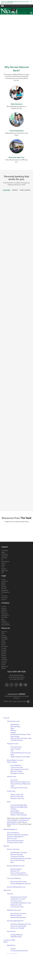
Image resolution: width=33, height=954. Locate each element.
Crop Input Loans (16, 901)
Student (13, 732)
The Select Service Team (15, 842)
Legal (3, 576)
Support (4, 547)
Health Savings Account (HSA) (20, 757)
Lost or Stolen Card (3, 565)
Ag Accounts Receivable (18, 926)
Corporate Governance (4, 614)
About (6, 942)
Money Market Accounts (15, 760)
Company (4, 603)
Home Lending (12, 762)
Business (6, 846)
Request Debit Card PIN (4, 570)
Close (31, 1)
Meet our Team (12, 838)
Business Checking (13, 849)
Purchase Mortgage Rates (19, 805)
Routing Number (3, 651)
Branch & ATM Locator (4, 633)
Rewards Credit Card (17, 798)
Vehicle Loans (11, 776)
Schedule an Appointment (4, 559)
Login (13, 9)
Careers (3, 606)
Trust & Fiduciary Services (15, 840)
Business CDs (15, 871)
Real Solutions (16, 104)
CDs (12, 751)
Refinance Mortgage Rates (19, 807)
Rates (9, 802)
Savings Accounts (12, 743)
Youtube (25, 685)
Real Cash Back (15, 726)
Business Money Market (18, 873)
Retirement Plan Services (19, 881)
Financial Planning (13, 833)
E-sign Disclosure (4, 580)
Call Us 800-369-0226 (16, 672)
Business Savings (16, 869)
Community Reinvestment (4, 623)
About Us (4, 612)
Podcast (3, 621)
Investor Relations (4, 609)
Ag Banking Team (16, 936)
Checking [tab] (6, 190)
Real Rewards (15, 724)
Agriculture (7, 890)
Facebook (11, 685)
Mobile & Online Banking (19, 815)
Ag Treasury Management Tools (21, 924)
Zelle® (3, 668)
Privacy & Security (4, 662)
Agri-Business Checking (18, 913)
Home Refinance (16, 765)
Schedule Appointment (25, 9)
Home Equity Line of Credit (19, 769)
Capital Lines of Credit (18, 899)
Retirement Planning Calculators (17, 835)
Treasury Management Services (21, 883)
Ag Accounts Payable (17, 928)
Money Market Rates (17, 813)
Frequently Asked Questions (4, 552)
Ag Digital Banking (16, 935)
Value (12, 728)
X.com (16, 685)
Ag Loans (10, 894)
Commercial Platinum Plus (19, 875)
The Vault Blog (4, 618)
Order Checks (3, 641)
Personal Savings (16, 747)
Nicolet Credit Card (17, 796)
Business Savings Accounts (15, 866)
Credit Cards (11, 791)
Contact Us (4, 556)
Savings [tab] (15, 190)
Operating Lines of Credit (19, 897)
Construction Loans (17, 907)
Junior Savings (15, 749)
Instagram (21, 685)
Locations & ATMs (9, 940)
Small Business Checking (19, 852)
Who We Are (11, 945)
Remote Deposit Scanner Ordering (4, 656)
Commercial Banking (14, 878)
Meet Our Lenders (16, 771)
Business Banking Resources (16, 887)
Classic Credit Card (17, 794)
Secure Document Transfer (4, 646)
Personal (6, 718)
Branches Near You (16, 157)
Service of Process (4, 598)
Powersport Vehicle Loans (19, 788)
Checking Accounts (13, 721)
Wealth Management (10, 829)
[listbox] (1, 10)
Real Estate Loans (16, 905)
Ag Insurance (11, 931)
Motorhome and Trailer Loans (20, 782)
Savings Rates (15, 811)
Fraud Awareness (16, 131)
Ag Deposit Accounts (14, 910)
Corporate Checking (17, 856)
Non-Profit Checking (17, 860)
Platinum (13, 730)
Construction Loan (17, 767)
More (12, 862)
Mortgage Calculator (4, 638)
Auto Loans (14, 780)
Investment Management (15, 836)
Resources (4, 628)
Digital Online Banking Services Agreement (4, 586)
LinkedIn (7, 685)
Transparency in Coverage (4, 594)
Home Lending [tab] (25, 190)
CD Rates (14, 809)
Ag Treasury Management (15, 921)
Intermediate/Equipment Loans (21, 903)
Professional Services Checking (21, 858)
